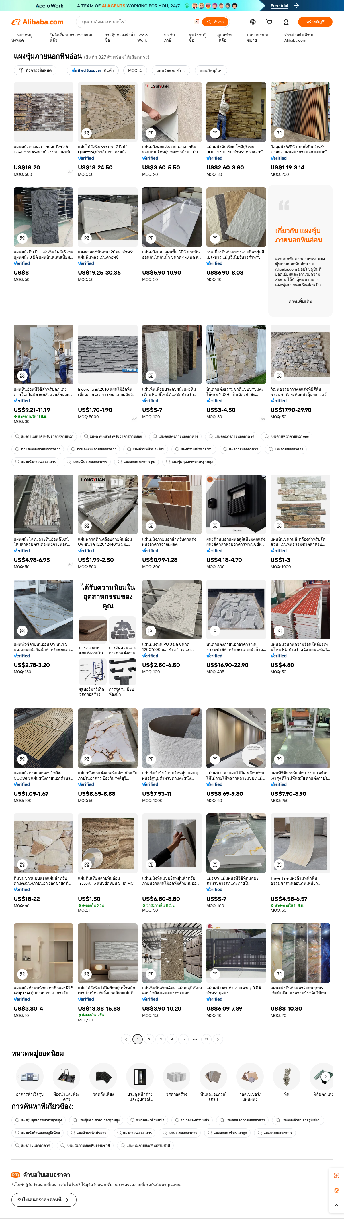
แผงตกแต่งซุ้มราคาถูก (227, 1133)
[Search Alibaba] (135, 22)
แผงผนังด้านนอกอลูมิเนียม (298, 1120)
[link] (336, 1175)
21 (206, 1039)
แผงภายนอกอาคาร (240, 449)
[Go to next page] (218, 1039)
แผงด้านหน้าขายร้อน (145, 449)
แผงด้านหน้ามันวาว (88, 1133)
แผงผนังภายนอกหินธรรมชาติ (85, 1145)
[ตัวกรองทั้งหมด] (35, 70)
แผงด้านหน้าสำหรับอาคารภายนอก (44, 436)
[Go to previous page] (126, 1039)
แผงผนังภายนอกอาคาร (35, 462)
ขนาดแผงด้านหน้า (147, 1120)
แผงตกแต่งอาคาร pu (136, 462)
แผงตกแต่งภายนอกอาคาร (175, 436)
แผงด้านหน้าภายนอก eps (287, 436)
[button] (196, 21)
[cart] (270, 22)
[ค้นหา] (215, 21)
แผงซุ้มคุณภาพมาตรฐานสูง (189, 462)
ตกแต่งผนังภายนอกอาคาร (37, 449)
